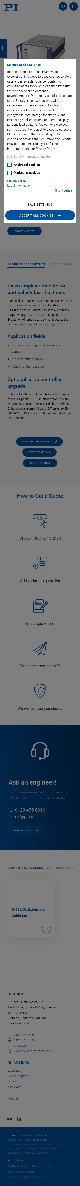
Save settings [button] (40, 204)
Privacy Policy (16, 181)
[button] (40, 215)
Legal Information (19, 185)
